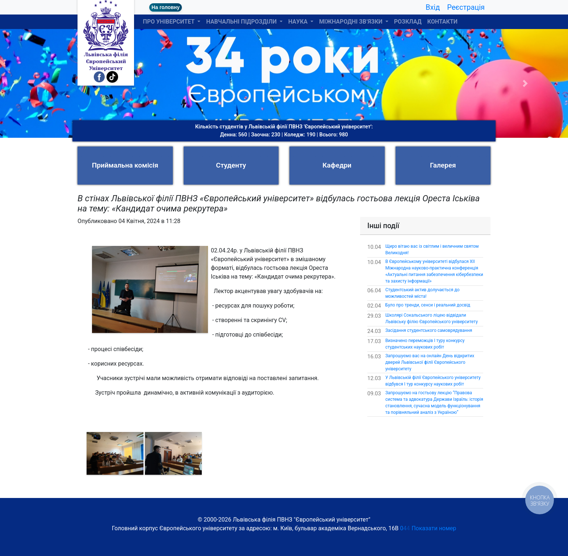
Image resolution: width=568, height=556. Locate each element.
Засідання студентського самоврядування (428, 330)
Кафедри (336, 165)
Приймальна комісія (125, 165)
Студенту (231, 165)
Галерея (443, 165)
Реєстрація (466, 7)
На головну (165, 7)
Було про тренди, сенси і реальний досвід (427, 305)
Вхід (433, 7)
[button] (42, 83)
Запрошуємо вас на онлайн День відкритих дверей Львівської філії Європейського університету (429, 362)
